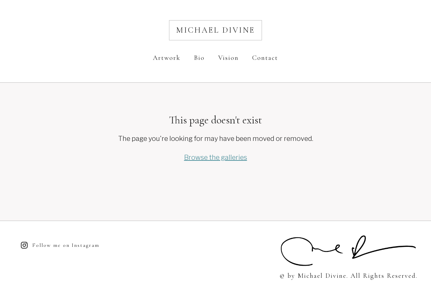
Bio (199, 58)
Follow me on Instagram (59, 245)
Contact (265, 58)
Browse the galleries (215, 157)
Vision (228, 58)
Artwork (166, 58)
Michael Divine (215, 30)
